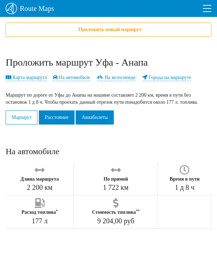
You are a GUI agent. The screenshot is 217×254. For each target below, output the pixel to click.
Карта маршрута (26, 77)
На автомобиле (71, 77)
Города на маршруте (166, 77)
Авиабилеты (95, 117)
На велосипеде (116, 77)
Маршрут (21, 117)
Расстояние (57, 117)
